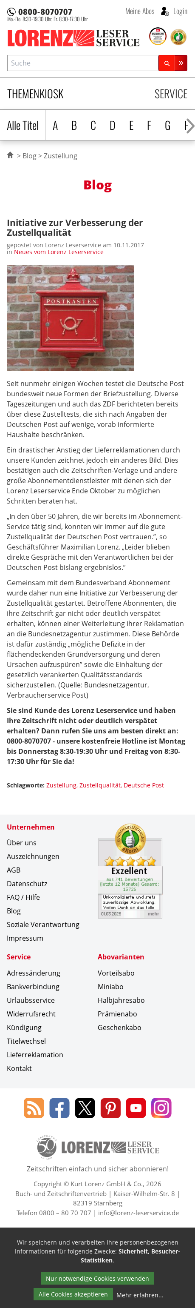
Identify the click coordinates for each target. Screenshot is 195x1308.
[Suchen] (172, 63)
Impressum (25, 938)
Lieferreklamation (35, 1054)
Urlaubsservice (31, 1000)
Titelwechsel (26, 1041)
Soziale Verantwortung (43, 924)
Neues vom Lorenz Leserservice (59, 252)
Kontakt (19, 1068)
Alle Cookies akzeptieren (73, 1294)
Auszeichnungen (33, 856)
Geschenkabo (119, 1027)
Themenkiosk (35, 93)
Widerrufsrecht (31, 1014)
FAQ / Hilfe (23, 897)
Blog (30, 155)
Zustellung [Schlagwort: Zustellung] (61, 785)
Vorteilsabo (116, 973)
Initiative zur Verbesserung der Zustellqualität (75, 227)
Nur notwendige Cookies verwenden (97, 1278)
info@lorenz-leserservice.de (138, 1212)
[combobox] (82, 63)
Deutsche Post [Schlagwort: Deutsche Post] (144, 785)
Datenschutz (27, 883)
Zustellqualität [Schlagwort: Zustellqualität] (100, 785)
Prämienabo (117, 1014)
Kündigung (24, 1027)
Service (171, 93)
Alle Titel (23, 125)
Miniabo (111, 986)
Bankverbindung (33, 986)
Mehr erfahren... (140, 1295)
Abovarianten (121, 957)
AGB (13, 870)
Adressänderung (33, 973)
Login (179, 10)
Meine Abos (139, 10)
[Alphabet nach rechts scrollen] (190, 125)
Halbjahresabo (121, 1000)
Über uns (22, 842)
